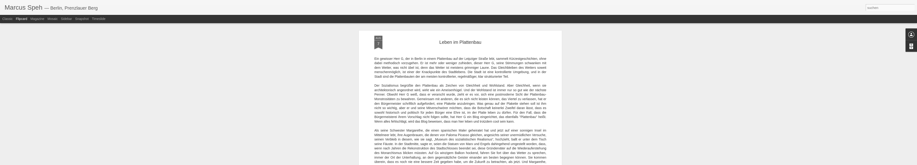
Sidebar (66, 19)
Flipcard (21, 19)
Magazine (37, 19)
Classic (7, 19)
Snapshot (82, 19)
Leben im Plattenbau (460, 29)
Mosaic (52, 19)
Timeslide (98, 19)
